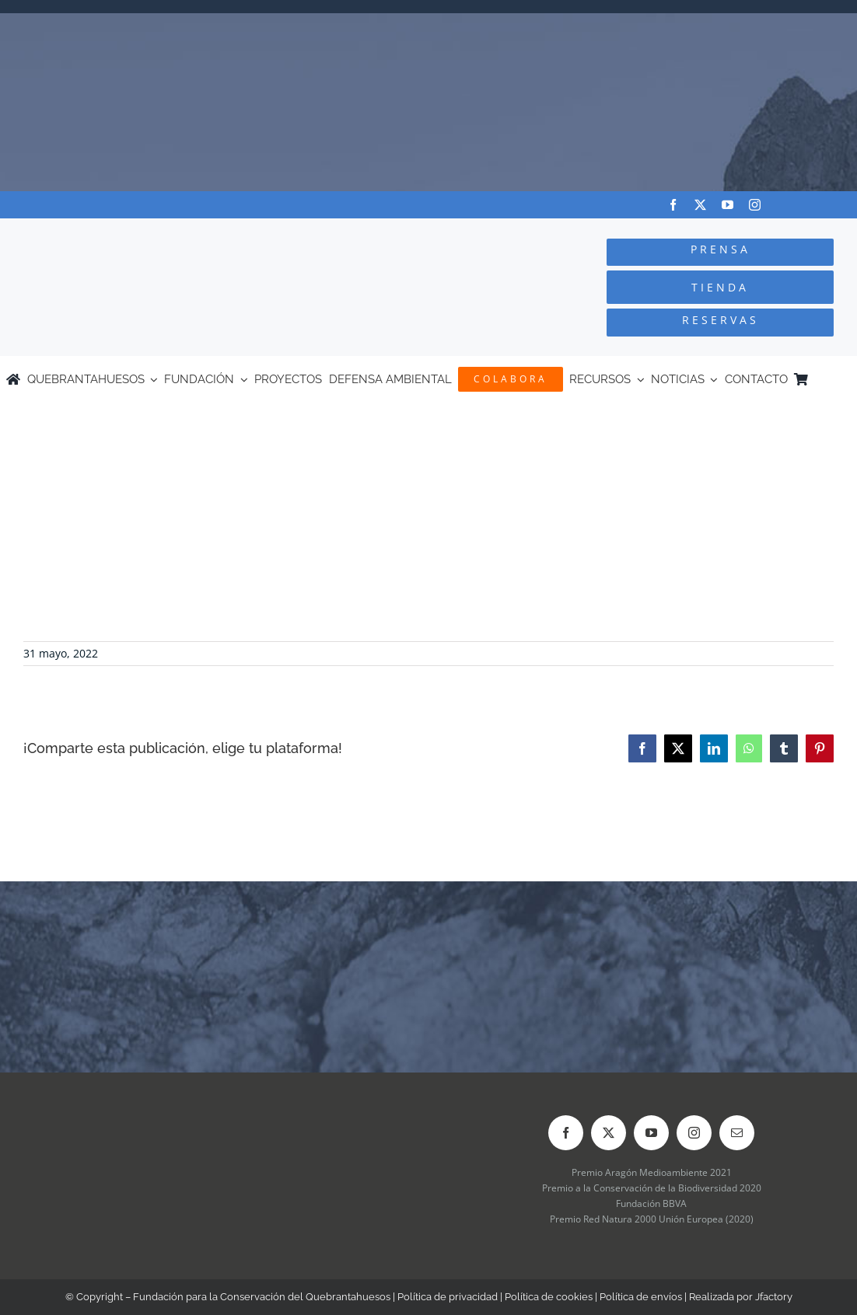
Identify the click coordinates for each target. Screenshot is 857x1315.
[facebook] (673, 205)
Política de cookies (549, 1297)
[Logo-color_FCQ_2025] (161, 233)
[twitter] (700, 205)
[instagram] (755, 205)
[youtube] (727, 205)
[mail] (736, 1132)
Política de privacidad (447, 1297)
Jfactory (773, 1297)
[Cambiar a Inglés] (844, 379)
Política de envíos (641, 1297)
